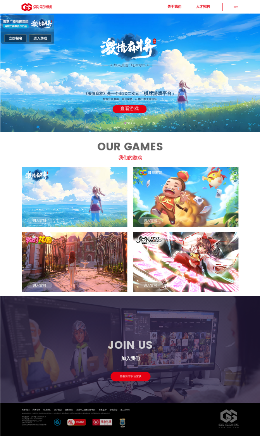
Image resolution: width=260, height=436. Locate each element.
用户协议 (58, 410)
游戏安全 (113, 410)
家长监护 (103, 410)
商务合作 (36, 410)
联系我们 (47, 410)
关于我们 (25, 410)
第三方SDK (125, 410)
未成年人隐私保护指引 (86, 410)
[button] (125, 123)
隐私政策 (69, 410)
